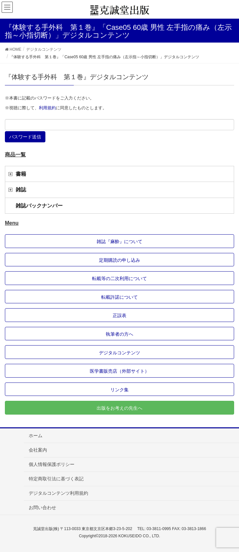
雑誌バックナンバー (39, 205)
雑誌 (21, 189)
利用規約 (47, 107)
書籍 (21, 174)
